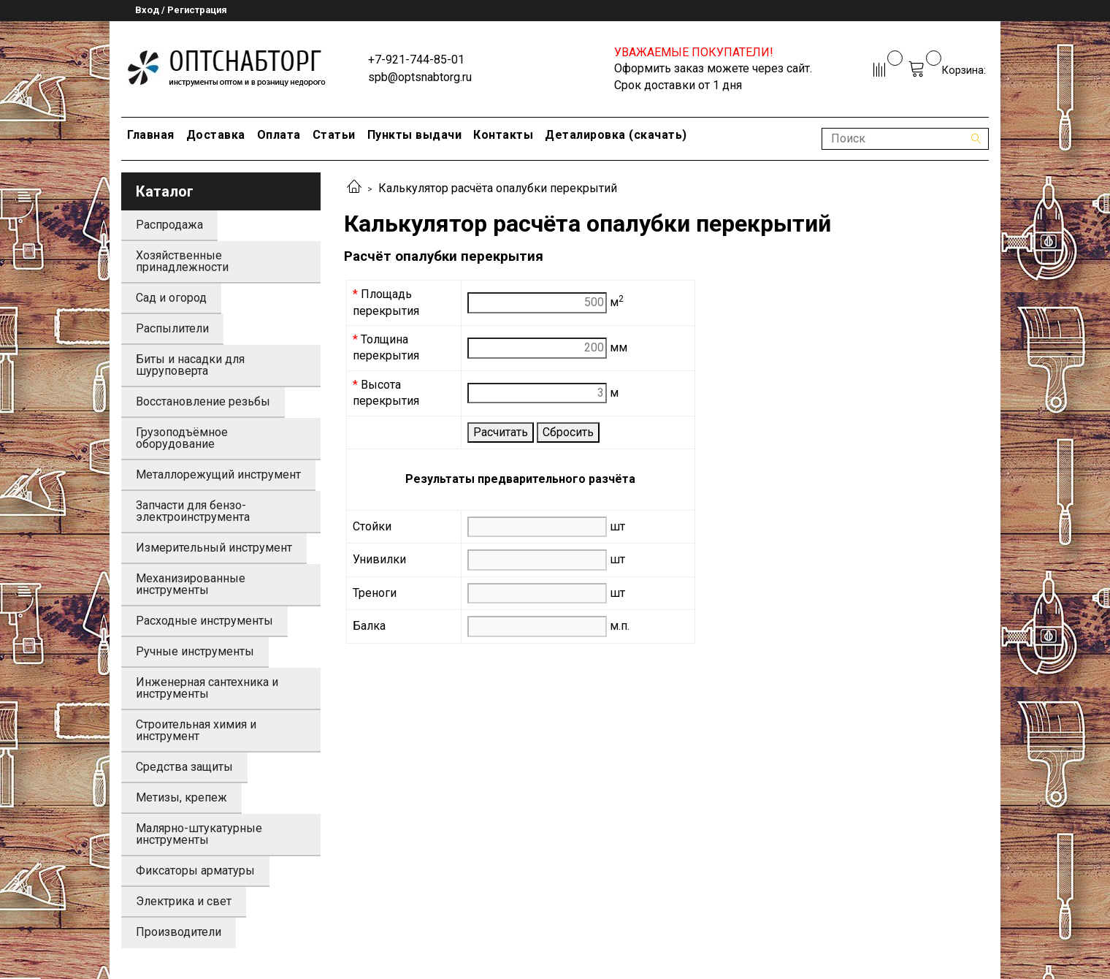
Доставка (215, 135)
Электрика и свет (183, 901)
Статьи (334, 135)
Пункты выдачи (414, 135)
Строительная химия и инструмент (196, 730)
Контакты (503, 135)
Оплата (279, 135)
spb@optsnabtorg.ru (420, 77)
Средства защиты (184, 767)
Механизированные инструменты (190, 584)
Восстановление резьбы (203, 401)
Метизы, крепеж (181, 797)
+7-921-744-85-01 (416, 59)
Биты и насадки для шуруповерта (190, 365)
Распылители (172, 328)
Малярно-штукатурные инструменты (199, 834)
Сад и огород (171, 298)
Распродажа (169, 225)
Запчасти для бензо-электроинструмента (193, 511)
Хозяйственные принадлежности (182, 261)
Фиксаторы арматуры (195, 870)
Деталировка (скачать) (616, 135)
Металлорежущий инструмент (218, 474)
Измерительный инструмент (214, 548)
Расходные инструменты (204, 621)
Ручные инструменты (195, 651)
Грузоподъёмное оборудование (182, 438)
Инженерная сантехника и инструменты (207, 688)
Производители (178, 932)
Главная (151, 135)
